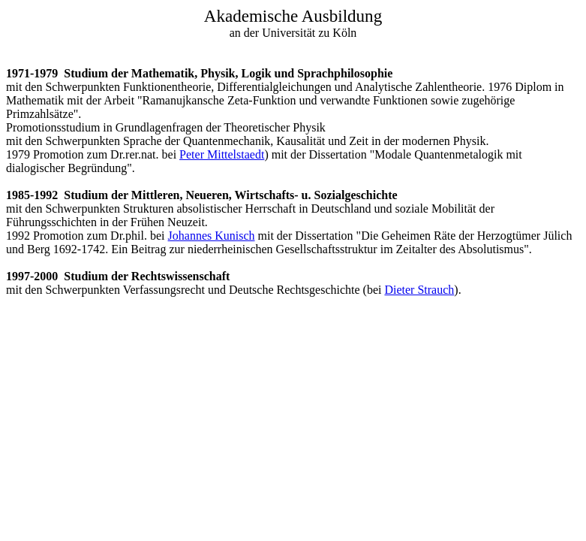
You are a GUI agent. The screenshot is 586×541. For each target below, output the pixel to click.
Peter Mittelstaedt (221, 154)
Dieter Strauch (419, 289)
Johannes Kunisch (211, 235)
